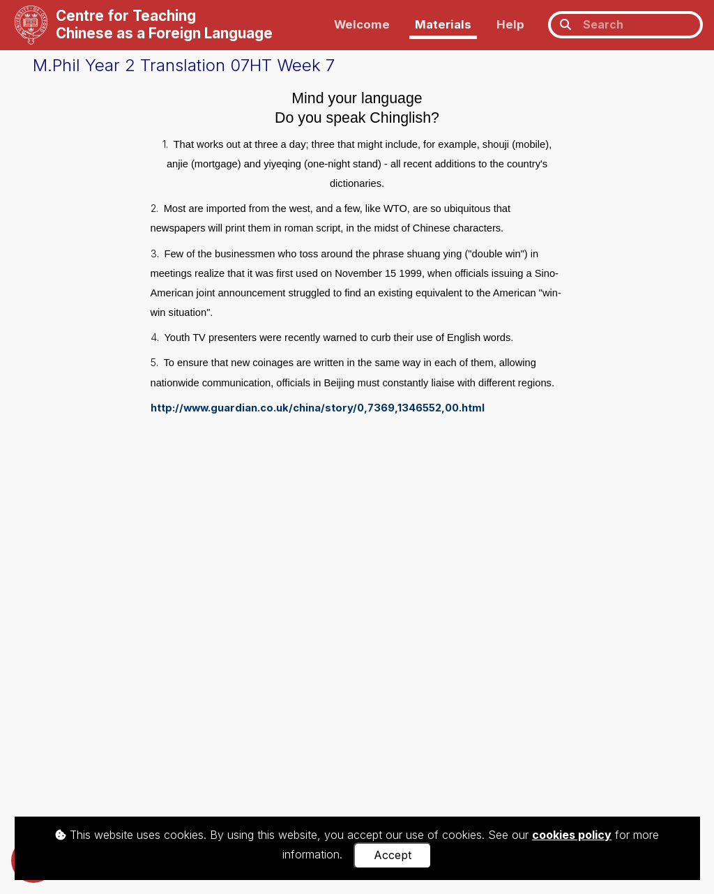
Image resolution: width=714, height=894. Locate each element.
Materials (443, 24)
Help (510, 24)
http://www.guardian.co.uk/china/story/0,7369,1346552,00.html (318, 408)
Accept (392, 855)
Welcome (362, 24)
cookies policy (572, 835)
